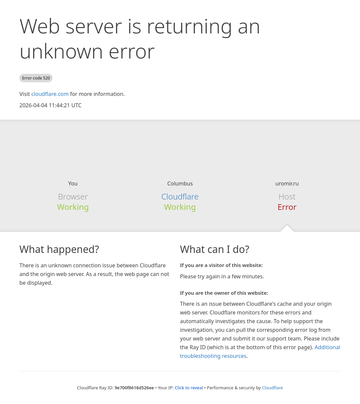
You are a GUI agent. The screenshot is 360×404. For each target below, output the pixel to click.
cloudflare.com (50, 94)
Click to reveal (189, 388)
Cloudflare (179, 196)
